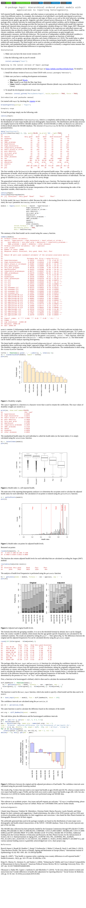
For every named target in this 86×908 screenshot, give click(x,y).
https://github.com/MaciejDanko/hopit (59, 70)
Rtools (25, 82)
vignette (32, 103)
